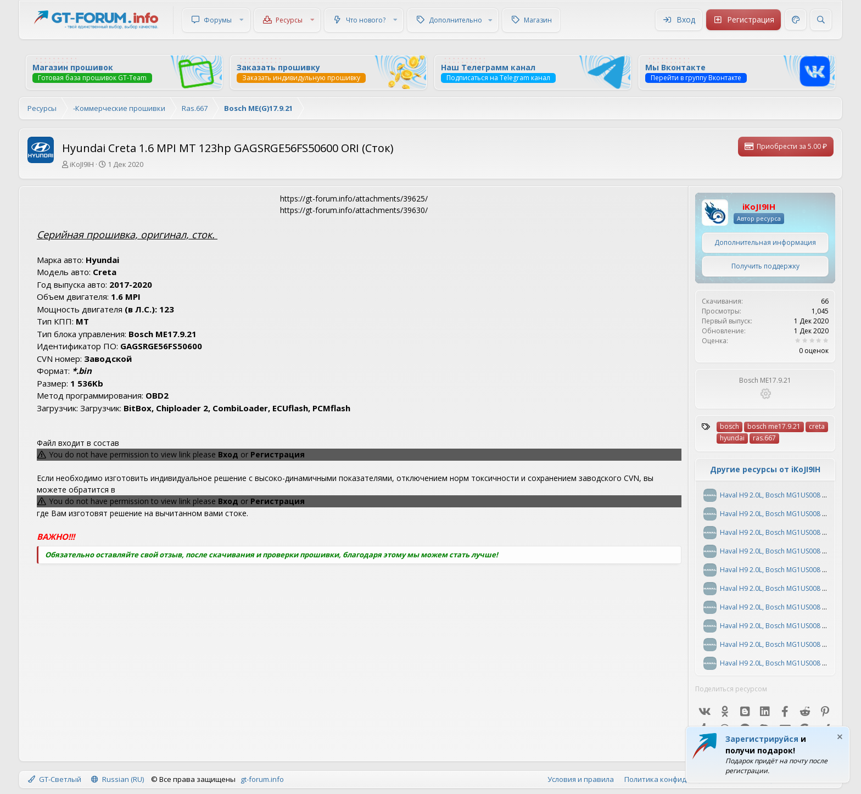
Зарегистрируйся (761, 739)
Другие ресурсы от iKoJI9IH (765, 469)
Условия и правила (580, 779)
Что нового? (365, 20)
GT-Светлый (54, 779)
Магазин (538, 20)
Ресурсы (289, 20)
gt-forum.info (262, 779)
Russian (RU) (117, 779)
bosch (729, 426)
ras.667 (764, 438)
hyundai (732, 438)
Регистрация (277, 454)
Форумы (218, 20)
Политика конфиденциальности (680, 779)
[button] (242, 20)
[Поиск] (821, 20)
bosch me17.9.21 (774, 426)
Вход (228, 454)
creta (817, 426)
